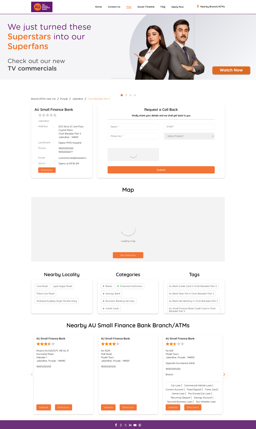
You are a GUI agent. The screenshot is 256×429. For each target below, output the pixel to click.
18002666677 (66, 151)
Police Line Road (45, 293)
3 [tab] (130, 95)
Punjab (64, 98)
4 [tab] (135, 95)
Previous (32, 374)
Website (43, 407)
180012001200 (66, 148)
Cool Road (42, 286)
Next (224, 374)
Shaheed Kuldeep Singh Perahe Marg (57, 300)
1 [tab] (121, 95)
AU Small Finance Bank (50, 338)
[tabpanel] (128, 47)
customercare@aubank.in (72, 157)
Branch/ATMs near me (43, 98)
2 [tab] (126, 95)
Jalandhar (77, 98)
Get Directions (128, 255)
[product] (189, 136)
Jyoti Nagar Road (62, 286)
